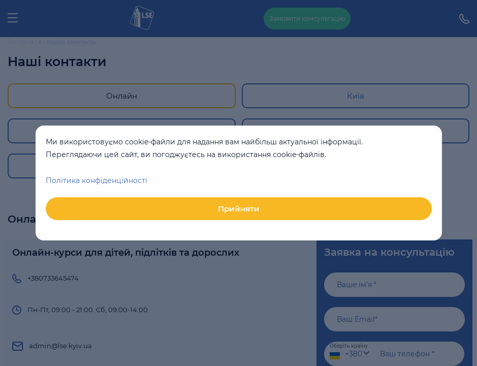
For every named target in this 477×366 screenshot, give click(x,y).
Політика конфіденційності (96, 180)
